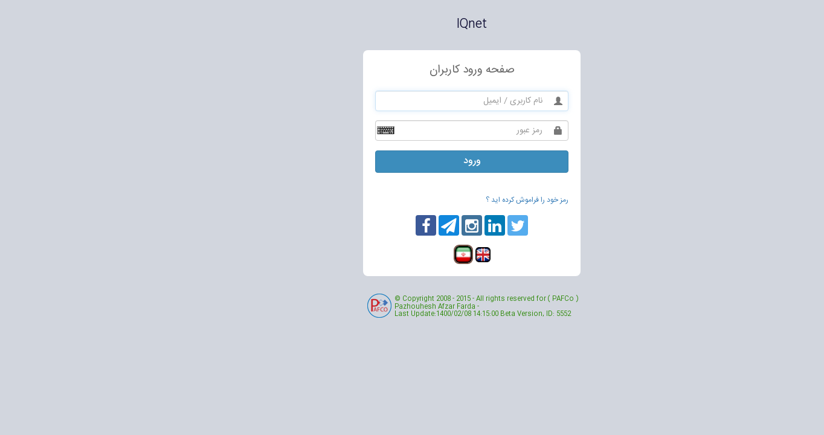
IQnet (412, 24)
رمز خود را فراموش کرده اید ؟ (467, 200)
